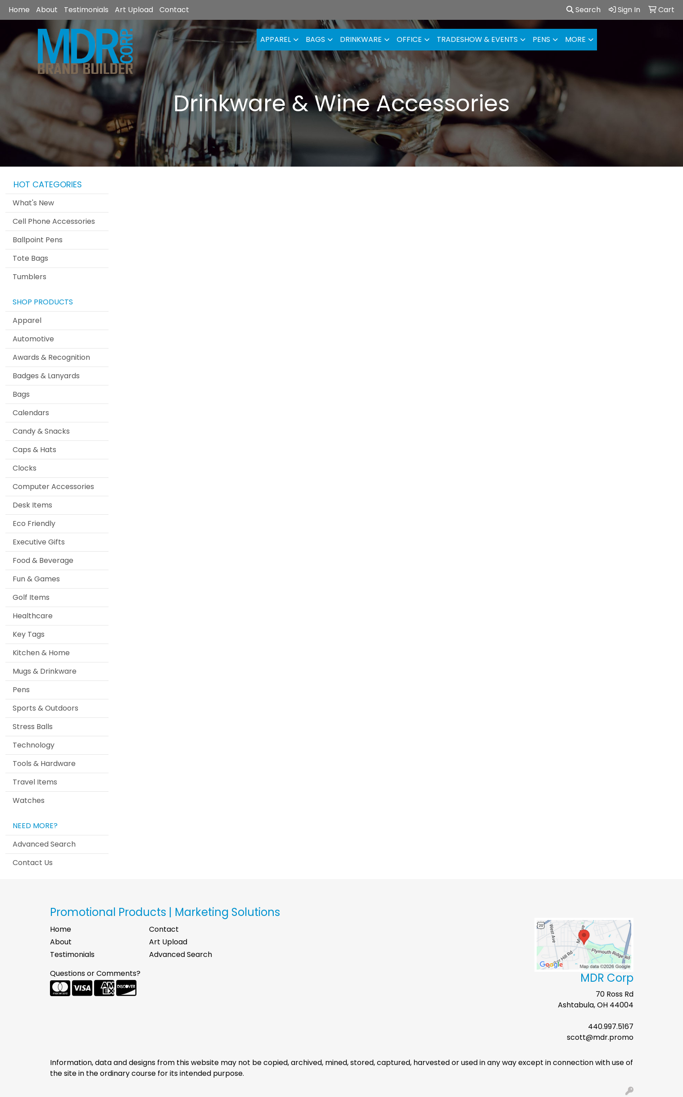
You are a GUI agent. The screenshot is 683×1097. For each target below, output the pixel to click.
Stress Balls (33, 726)
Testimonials (86, 10)
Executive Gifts (39, 542)
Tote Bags (30, 258)
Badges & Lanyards (46, 376)
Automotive (33, 339)
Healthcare (33, 616)
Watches (29, 800)
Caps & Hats (34, 449)
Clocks (24, 468)
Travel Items (35, 782)
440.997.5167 (610, 1026)
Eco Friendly (34, 523)
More (575, 39)
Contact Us (33, 862)
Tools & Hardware (44, 763)
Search (583, 10)
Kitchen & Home (41, 653)
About (47, 10)
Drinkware (361, 39)
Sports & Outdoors (45, 708)
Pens (541, 39)
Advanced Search (44, 844)
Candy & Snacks (41, 431)
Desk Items (32, 505)
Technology (33, 745)
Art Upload (134, 10)
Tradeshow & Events (477, 39)
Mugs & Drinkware (45, 671)
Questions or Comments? (95, 973)
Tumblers (29, 277)
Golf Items (31, 597)
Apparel (275, 39)
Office (409, 39)
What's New (33, 203)
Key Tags (29, 634)
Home (19, 10)
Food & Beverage (43, 560)
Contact (174, 10)
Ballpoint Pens (38, 240)
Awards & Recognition (51, 357)
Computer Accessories (53, 486)
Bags (315, 39)
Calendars (31, 413)
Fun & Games (36, 579)
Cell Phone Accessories (54, 221)
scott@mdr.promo (600, 1037)
